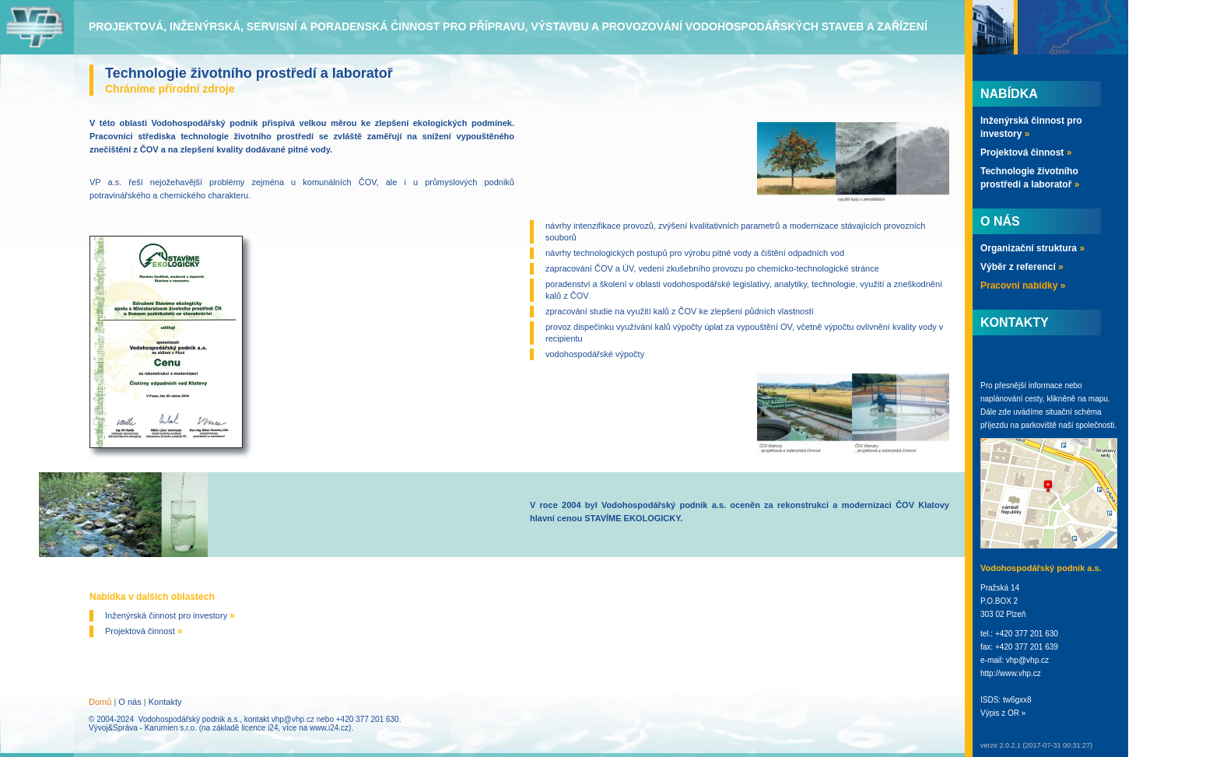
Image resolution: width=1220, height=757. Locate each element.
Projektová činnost (144, 631)
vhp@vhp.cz (293, 719)
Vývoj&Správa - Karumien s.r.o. (143, 728)
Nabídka (1009, 93)
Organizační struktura (1032, 248)
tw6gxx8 (1017, 700)
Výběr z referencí (1022, 266)
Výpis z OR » (1002, 713)
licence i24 (259, 728)
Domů (100, 701)
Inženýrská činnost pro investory (170, 615)
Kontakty (165, 701)
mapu (1098, 398)
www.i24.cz (329, 728)
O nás (129, 701)
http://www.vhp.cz (1010, 673)
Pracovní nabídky (1022, 285)
